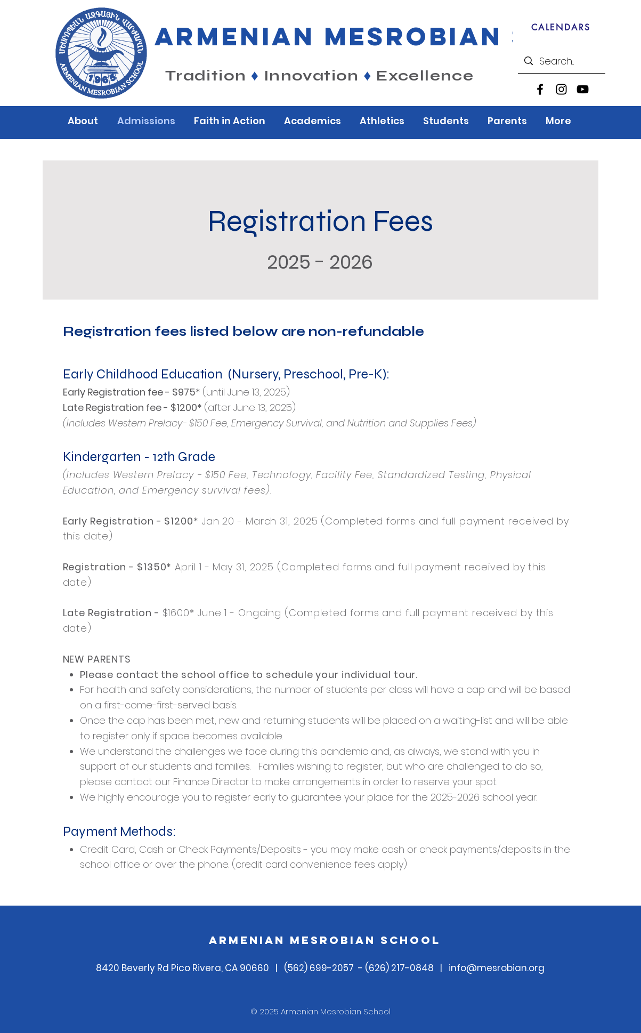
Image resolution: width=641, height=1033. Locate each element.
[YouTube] (582, 89)
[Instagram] (561, 89)
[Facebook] (540, 89)
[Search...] (561, 61)
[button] (84, 121)
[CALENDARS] (561, 27)
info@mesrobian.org (497, 968)
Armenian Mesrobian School (325, 940)
